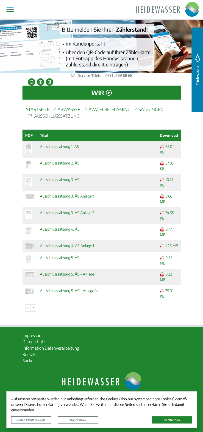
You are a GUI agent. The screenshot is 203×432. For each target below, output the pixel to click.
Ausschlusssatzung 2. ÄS (59, 163)
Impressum (78, 420)
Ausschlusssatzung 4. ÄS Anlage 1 (67, 245)
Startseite (38, 109)
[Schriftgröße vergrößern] (40, 82)
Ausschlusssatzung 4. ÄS (60, 229)
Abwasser (69, 109)
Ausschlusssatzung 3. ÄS (59, 179)
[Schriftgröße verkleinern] (31, 82)
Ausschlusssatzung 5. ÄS (59, 257)
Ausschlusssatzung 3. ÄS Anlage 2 (67, 212)
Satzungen (151, 109)
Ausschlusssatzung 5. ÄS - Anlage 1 (68, 274)
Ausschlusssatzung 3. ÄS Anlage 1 (67, 196)
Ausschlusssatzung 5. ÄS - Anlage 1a (69, 290)
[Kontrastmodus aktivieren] (49, 82)
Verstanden (172, 420)
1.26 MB (169, 245)
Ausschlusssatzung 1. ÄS (59, 146)
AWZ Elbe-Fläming (110, 109)
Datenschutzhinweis (31, 420)
